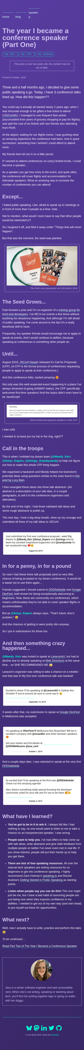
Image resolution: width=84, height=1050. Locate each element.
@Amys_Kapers (13, 460)
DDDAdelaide (57, 589)
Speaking (33, 14)
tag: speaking (44, 54)
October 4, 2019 (35, 801)
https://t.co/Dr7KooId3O (19, 795)
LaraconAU (58, 656)
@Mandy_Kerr (61, 456)
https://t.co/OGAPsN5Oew (57, 743)
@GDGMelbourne (15, 746)
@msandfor (38, 733)
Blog (18, 16)
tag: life (26, 54)
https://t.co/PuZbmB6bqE (20, 696)
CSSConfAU (10, 115)
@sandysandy (48, 460)
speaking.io (50, 875)
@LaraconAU (51, 690)
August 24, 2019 (36, 551)
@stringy (31, 460)
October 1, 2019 (35, 751)
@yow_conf (32, 746)
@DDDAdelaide (65, 780)
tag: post (9, 54)
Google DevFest (70, 712)
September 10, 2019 (37, 702)
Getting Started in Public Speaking (41, 880)
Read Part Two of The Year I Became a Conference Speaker (39, 946)
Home (5, 16)
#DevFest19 (29, 730)
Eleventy (55, 1035)
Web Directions (54, 660)
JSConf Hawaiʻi (29, 362)
